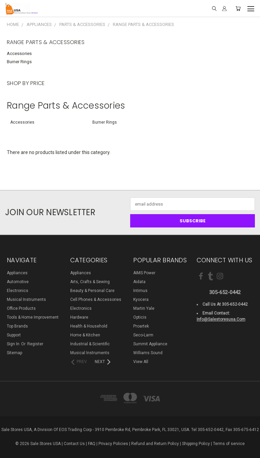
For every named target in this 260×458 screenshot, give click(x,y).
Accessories (19, 53)
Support (14, 335)
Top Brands (17, 326)
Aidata (139, 281)
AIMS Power (144, 272)
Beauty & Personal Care (92, 290)
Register (35, 344)
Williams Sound (148, 352)
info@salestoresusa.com (221, 319)
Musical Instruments (26, 299)
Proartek (141, 326)
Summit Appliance (150, 344)
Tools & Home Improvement (33, 317)
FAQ (91, 443)
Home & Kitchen (85, 335)
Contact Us (74, 443)
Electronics (17, 290)
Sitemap (14, 352)
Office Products (21, 308)
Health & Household (88, 326)
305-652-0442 (225, 292)
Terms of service (229, 443)
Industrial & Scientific (90, 344)
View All (140, 361)
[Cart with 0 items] (238, 9)
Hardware (79, 317)
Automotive (18, 281)
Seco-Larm (143, 335)
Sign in (13, 344)
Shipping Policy (196, 443)
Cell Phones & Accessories (95, 299)
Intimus (140, 290)
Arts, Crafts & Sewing (90, 281)
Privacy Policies (113, 443)
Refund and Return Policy (155, 443)
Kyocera (141, 299)
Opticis (140, 317)
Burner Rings (19, 61)
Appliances (17, 272)
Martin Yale (143, 308)
